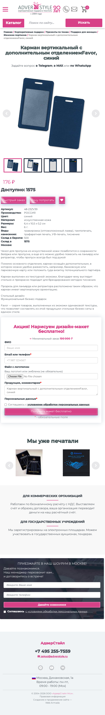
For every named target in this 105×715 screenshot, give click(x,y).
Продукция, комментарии (22, 382)
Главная (8, 32)
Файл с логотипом (16, 367)
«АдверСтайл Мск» (62, 693)
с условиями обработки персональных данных (56, 611)
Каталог (13, 23)
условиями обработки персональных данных (58, 404)
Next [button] (96, 113)
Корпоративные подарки (29, 32)
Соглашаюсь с (48, 404)
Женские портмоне (15, 35)
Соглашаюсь (45, 612)
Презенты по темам (57, 32)
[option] (51, 113)
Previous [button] (7, 113)
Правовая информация (53, 696)
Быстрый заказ (13, 200)
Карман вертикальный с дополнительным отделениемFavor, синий (51, 390)
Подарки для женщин (84, 32)
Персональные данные (20, 398)
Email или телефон (17, 354)
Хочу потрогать (42, 200)
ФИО (7, 342)
